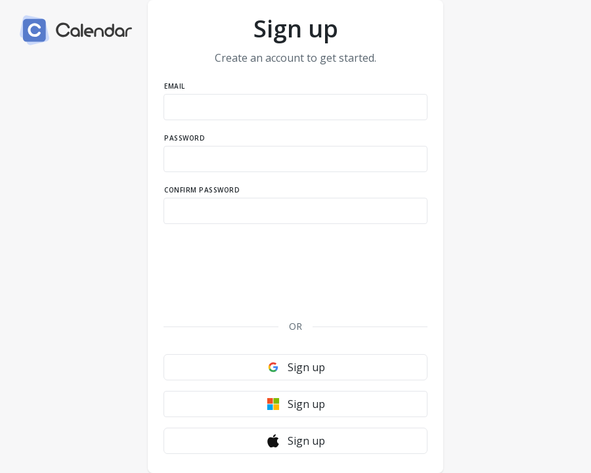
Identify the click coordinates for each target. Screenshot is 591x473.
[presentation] (295, 262)
